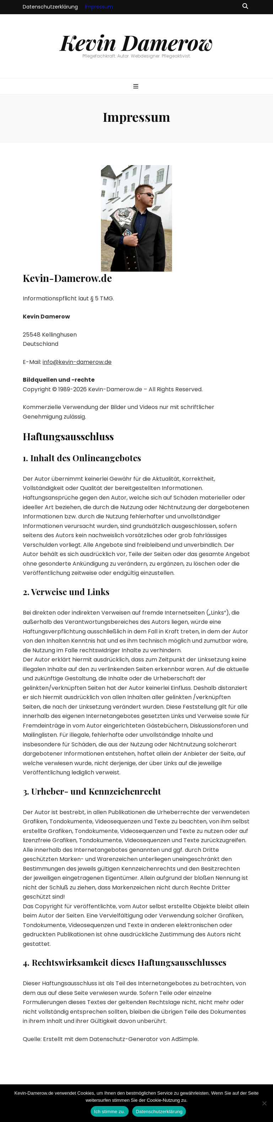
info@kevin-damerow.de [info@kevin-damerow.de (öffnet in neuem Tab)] (77, 362)
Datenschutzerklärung (50, 6)
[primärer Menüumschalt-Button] (136, 87)
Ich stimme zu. (109, 1111)
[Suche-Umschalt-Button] (245, 6)
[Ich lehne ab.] (264, 1103)
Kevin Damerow (136, 42)
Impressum (99, 6)
